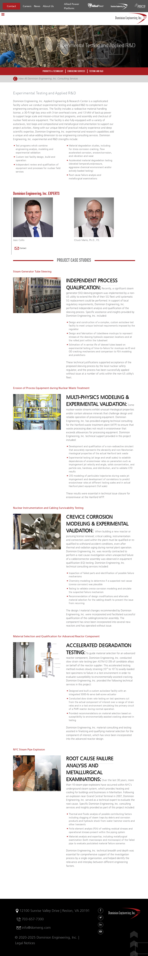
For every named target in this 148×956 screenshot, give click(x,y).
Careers (27, 6)
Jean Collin (19, 240)
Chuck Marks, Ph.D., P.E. (87, 240)
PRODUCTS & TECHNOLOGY (53, 71)
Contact (11, 6)
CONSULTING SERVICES (76, 71)
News (37, 6)
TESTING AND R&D (96, 71)
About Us (48, 6)
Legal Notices (25, 943)
